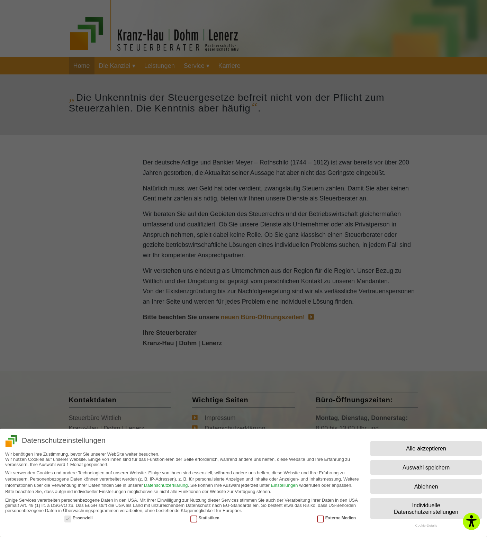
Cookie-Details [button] (426, 523)
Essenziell (78, 515)
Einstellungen (284, 483)
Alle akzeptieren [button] (426, 446)
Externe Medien (336, 515)
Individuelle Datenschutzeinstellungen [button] (426, 506)
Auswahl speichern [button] (426, 465)
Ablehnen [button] (426, 484)
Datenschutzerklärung (166, 483)
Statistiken (204, 515)
